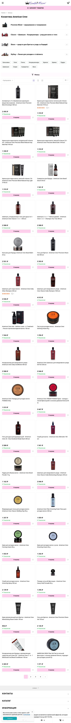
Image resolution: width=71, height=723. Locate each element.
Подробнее (26, 714)
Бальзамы (6, 62)
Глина (23, 62)
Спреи (15, 67)
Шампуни (6, 67)
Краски (45, 62)
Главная (3, 13)
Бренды (10, 13)
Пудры (63, 62)
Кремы (54, 62)
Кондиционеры (34, 62)
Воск (34, 67)
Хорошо (10, 718)
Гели (15, 62)
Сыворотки (25, 67)
